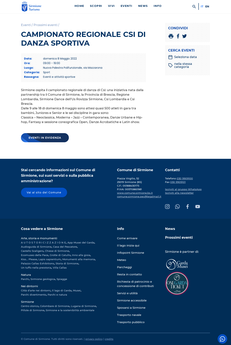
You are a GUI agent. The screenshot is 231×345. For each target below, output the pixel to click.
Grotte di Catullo (60, 255)
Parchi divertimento (33, 294)
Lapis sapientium (49, 259)
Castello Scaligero (32, 250)
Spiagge (62, 279)
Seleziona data (182, 57)
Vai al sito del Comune (44, 192)
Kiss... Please (29, 259)
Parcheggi (124, 267)
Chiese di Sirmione (57, 250)
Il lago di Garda (61, 290)
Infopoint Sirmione (130, 252)
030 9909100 (185, 178)
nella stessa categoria (180, 65)
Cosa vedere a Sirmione (42, 228)
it (202, 6)
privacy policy (94, 338)
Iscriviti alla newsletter (179, 192)
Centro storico (29, 306)
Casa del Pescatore (65, 246)
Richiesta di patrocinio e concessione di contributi (135, 284)
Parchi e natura (57, 294)
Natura (26, 275)
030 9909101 (178, 182)
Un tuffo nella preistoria (36, 267)
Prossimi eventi (179, 237)
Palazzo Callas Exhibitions (37, 263)
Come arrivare (127, 238)
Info (158, 6)
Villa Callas (60, 267)
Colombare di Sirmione (54, 306)
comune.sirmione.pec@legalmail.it (139, 196)
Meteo (121, 260)
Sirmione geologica (42, 279)
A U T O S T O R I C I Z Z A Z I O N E (43, 242)
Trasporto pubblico (131, 322)
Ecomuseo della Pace (34, 255)
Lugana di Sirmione (83, 306)
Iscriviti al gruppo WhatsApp (183, 189)
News (143, 6)
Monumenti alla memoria (78, 259)
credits (109, 338)
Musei (77, 290)
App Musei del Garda (80, 242)
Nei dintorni (29, 286)
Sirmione (27, 302)
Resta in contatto (129, 274)
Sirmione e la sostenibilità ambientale (70, 310)
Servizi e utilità (127, 293)
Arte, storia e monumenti (39, 238)
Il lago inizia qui (128, 245)
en (207, 6)
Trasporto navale (129, 315)
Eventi (126, 6)
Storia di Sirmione (67, 263)
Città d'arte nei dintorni (36, 290)
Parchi (25, 279)
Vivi (111, 6)
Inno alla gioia (81, 255)
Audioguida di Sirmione (36, 246)
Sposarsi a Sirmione (131, 307)
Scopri (96, 6)
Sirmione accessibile (132, 300)
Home (79, 6)
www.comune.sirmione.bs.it (135, 192)
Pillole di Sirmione (32, 310)
